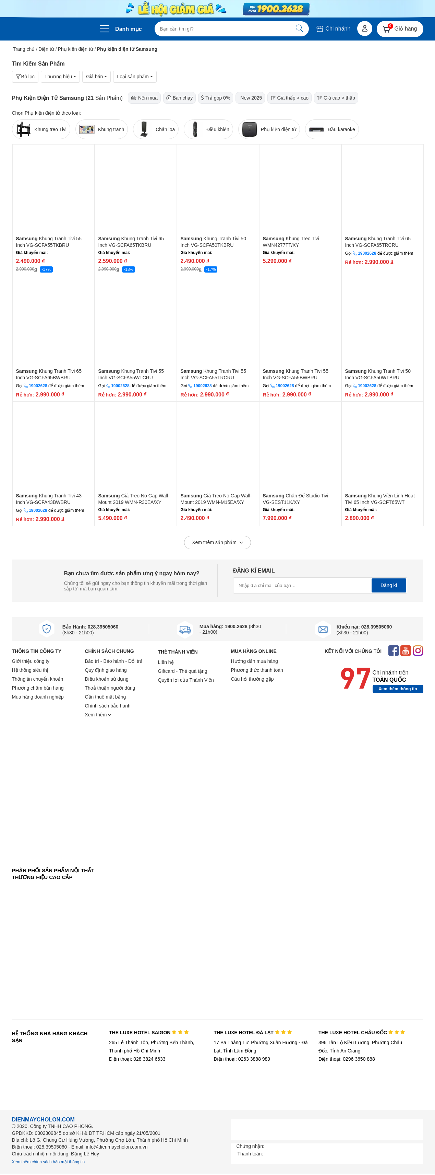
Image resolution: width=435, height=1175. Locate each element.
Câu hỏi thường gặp (252, 679)
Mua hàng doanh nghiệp (38, 697)
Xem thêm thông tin (398, 689)
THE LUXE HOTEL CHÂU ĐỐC (361, 1032)
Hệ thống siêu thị (30, 670)
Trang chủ (24, 49)
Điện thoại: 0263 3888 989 (242, 1059)
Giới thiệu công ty (31, 661)
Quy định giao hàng (106, 670)
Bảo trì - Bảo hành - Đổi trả (114, 661)
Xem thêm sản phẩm (217, 542)
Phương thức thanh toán (257, 670)
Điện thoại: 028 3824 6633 (137, 1059)
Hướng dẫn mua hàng (254, 661)
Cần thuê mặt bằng (105, 697)
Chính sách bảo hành (108, 706)
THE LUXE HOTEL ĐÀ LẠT (253, 1032)
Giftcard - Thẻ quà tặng (182, 671)
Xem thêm (98, 714)
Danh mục (128, 29)
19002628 (367, 253)
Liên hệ (166, 662)
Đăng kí (388, 585)
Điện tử (46, 49)
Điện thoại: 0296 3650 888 (346, 1059)
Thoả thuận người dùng (110, 688)
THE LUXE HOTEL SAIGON (149, 1032)
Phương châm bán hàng (38, 688)
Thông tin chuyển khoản (37, 679)
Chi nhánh (333, 29)
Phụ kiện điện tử (75, 49)
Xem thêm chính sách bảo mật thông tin (48, 1162)
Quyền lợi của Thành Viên (186, 680)
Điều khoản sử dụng (107, 679)
